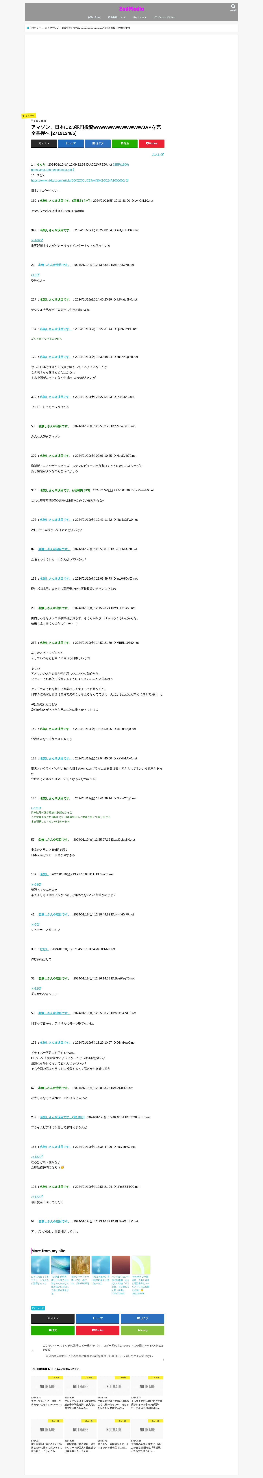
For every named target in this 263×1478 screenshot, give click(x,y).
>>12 (34, 988)
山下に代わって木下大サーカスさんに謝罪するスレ (40, 1280)
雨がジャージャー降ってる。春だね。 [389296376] (80, 1280)
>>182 (35, 1156)
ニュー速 (39, 1308)
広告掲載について (117, 17)
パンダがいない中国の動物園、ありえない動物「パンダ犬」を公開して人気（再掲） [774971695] (120, 1284)
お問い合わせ (94, 17)
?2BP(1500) (121, 164)
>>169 (35, 240)
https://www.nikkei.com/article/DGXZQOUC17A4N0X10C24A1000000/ (78, 180)
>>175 (34, 808)
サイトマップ (139, 17)
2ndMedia (131, 8)
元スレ (156, 154)
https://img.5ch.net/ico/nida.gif (51, 169)
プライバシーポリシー (164, 17)
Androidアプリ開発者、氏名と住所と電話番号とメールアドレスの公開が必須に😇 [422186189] (140, 1284)
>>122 (35, 1196)
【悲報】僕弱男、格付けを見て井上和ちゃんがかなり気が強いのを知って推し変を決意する (60, 1284)
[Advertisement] (97, 79)
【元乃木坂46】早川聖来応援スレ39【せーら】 (100, 1280)
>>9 (33, 924)
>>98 (34, 884)
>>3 (33, 274)
